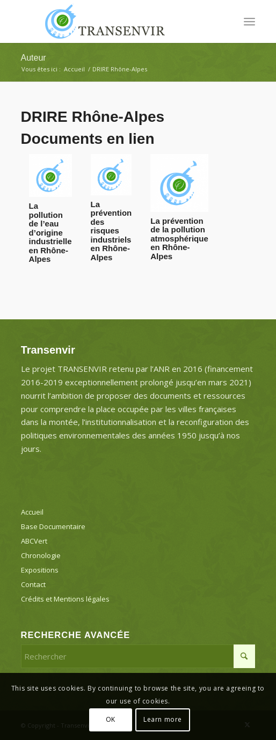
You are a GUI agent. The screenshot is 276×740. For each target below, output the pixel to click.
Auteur (33, 57)
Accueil (32, 512)
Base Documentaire (53, 526)
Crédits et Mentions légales (65, 599)
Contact (33, 584)
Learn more (162, 719)
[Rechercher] (138, 656)
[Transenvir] (115, 21)
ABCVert (34, 541)
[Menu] (249, 21)
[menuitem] (249, 21)
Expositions (40, 570)
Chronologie (41, 555)
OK (110, 719)
